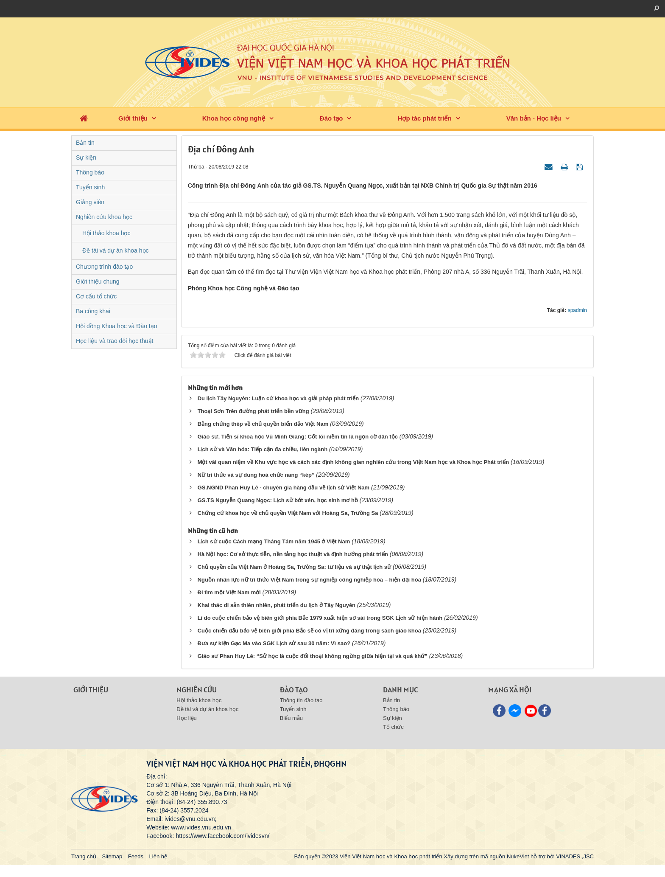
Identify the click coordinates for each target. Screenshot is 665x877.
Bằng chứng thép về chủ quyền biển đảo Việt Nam (263, 424)
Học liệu (186, 718)
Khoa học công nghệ (233, 118)
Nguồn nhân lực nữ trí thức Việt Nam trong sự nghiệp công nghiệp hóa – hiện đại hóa (309, 579)
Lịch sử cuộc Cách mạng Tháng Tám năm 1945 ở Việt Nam (274, 541)
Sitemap (112, 856)
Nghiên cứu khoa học (104, 217)
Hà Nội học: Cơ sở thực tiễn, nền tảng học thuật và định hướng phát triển (293, 554)
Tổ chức (393, 727)
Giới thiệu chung (98, 281)
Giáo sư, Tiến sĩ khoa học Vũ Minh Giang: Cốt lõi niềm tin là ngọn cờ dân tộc (298, 436)
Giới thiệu (133, 118)
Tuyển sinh (90, 187)
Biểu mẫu (291, 718)
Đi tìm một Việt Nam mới (229, 592)
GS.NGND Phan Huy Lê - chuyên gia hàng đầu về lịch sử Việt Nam (284, 487)
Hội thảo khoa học (106, 233)
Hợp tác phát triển (425, 118)
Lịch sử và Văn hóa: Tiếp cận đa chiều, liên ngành (263, 449)
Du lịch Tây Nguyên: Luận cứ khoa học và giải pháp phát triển (278, 398)
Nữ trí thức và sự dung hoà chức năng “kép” (256, 475)
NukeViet (518, 856)
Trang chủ (83, 856)
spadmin (577, 310)
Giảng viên (90, 202)
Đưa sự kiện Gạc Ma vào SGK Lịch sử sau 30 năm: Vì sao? (274, 643)
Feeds (135, 856)
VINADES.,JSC (575, 856)
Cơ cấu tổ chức (96, 296)
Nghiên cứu (196, 689)
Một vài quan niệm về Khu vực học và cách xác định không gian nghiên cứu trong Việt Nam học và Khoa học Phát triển (353, 462)
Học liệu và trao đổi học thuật (114, 340)
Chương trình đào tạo (104, 266)
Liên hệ (158, 856)
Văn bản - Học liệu (533, 118)
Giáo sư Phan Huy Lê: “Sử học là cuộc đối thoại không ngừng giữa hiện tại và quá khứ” (313, 656)
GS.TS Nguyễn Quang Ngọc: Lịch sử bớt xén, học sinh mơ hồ (278, 500)
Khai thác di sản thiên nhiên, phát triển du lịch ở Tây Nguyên (276, 605)
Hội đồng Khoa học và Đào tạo (116, 326)
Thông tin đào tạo (301, 700)
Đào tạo (331, 118)
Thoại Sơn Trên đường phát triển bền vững (253, 411)
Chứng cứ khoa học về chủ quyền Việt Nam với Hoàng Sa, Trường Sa (288, 513)
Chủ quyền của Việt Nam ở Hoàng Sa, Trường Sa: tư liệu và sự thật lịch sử (294, 567)
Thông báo (90, 172)
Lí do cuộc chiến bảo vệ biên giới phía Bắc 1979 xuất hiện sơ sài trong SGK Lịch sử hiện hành (320, 618)
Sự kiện (86, 157)
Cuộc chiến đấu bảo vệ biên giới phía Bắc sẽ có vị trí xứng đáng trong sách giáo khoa (309, 630)
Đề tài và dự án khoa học (115, 250)
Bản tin (85, 142)
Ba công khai (93, 311)
